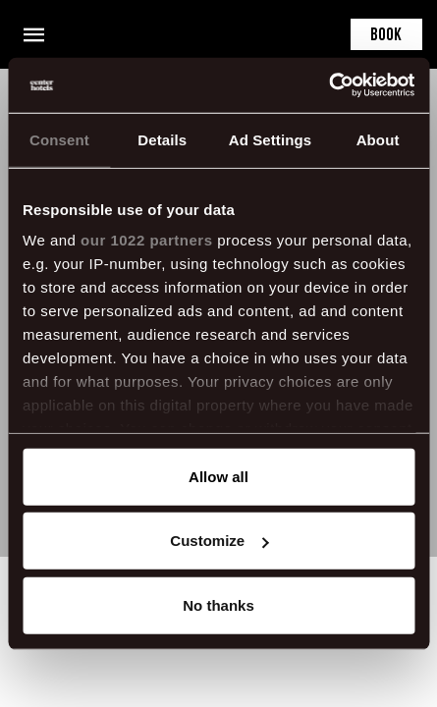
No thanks (218, 604)
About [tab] (378, 139)
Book (386, 36)
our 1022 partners (146, 240)
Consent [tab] (59, 139)
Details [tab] (162, 139)
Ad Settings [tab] (270, 139)
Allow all (218, 475)
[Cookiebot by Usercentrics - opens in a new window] (328, 85)
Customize (219, 540)
